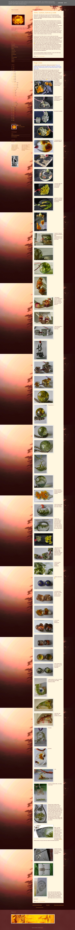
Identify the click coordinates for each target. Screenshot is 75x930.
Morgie (12, 48)
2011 (13, 115)
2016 (13, 107)
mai (14, 93)
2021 (13, 74)
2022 (13, 73)
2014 (13, 110)
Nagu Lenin (38, 63)
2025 (13, 68)
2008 (13, 120)
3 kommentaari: (42, 56)
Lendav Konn (13, 51)
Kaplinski (12, 60)
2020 (13, 76)
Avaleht (48, 905)
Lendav (19, 125)
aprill (14, 95)
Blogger (41, 927)
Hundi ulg (13, 49)
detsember (15, 82)
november (15, 84)
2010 (13, 117)
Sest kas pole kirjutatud (15, 135)
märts (14, 102)
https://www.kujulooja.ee (15, 11)
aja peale (12, 141)
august (14, 89)
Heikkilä (12, 58)
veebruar (15, 103)
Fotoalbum (13, 45)
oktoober (15, 85)
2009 (13, 118)
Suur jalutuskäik (14, 57)
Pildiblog (12, 61)
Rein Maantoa (13, 54)
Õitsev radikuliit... (16, 100)
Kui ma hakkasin (14, 136)
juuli (14, 90)
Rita (12, 55)
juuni (14, 92)
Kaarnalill (13, 52)
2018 (13, 79)
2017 (13, 81)
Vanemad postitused (59, 905)
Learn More (60, 2)
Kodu (12, 133)
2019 (13, 78)
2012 (13, 113)
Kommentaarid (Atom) (39, 907)
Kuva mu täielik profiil (20, 126)
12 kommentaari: (42, 901)
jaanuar (14, 105)
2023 (13, 71)
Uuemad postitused (37, 905)
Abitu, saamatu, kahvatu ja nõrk (45, 13)
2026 (13, 66)
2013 (13, 112)
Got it (65, 2)
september (15, 87)
